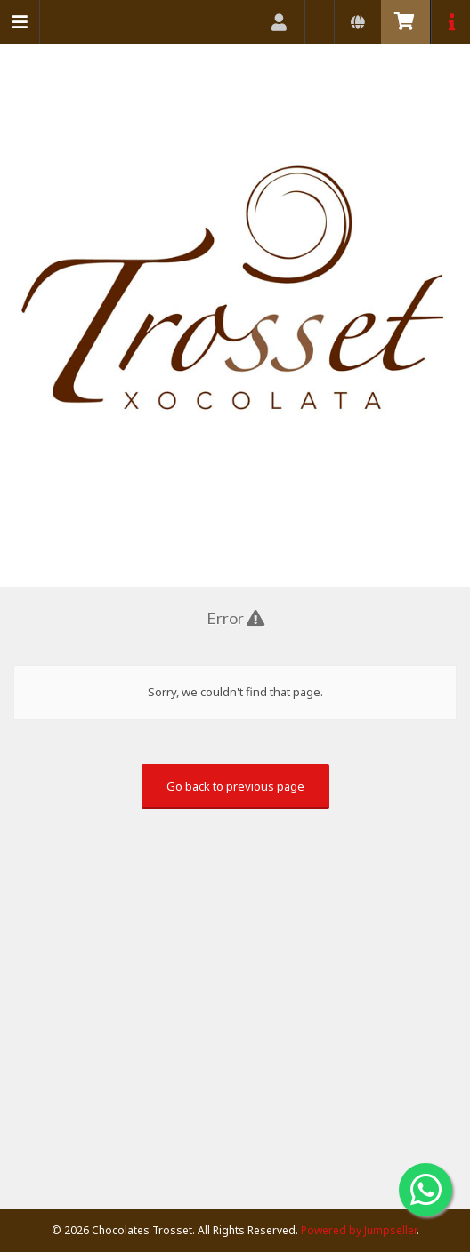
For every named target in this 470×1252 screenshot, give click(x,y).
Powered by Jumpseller (359, 1230)
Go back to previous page (235, 786)
